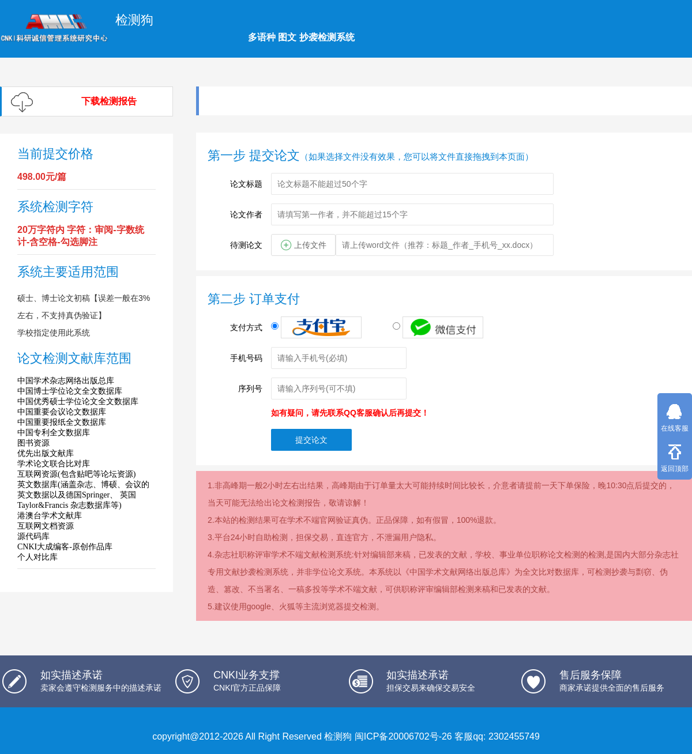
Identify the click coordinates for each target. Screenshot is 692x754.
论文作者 (246, 214)
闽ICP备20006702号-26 (403, 736)
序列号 (250, 388)
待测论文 (246, 245)
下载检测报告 (109, 101)
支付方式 (246, 327)
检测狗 (338, 736)
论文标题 (246, 183)
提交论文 (311, 439)
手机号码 (246, 358)
